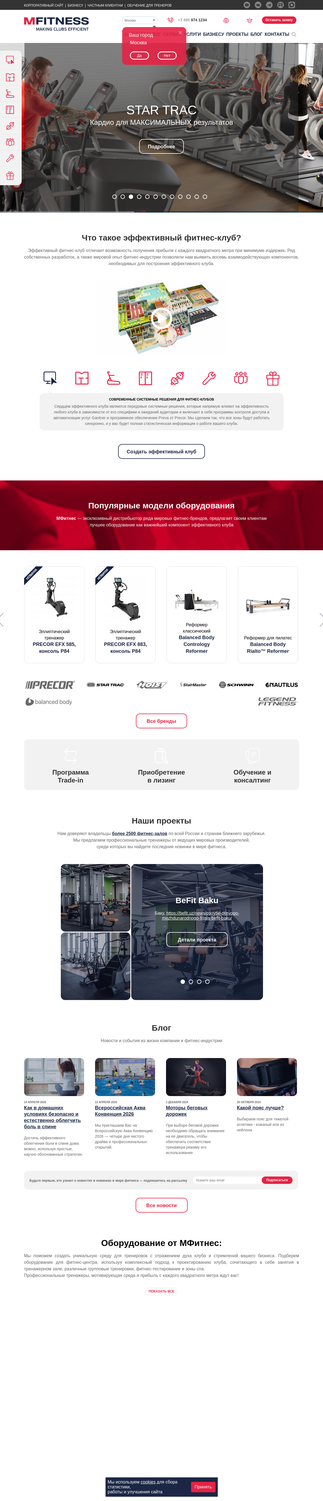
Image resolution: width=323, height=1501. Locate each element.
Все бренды (161, 721)
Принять (203, 1487)
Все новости (161, 1205)
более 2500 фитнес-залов (139, 833)
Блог (256, 34)
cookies (148, 1482)
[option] (54, 614)
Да (139, 55)
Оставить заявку (279, 20)
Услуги (192, 34)
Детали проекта (197, 940)
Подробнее (161, 146)
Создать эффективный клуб (161, 451)
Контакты (277, 34)
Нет (167, 55)
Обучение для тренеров (149, 5)
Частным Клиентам (105, 5)
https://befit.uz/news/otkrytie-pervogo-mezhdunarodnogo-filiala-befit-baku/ (200, 915)
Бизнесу (75, 5)
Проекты (237, 34)
